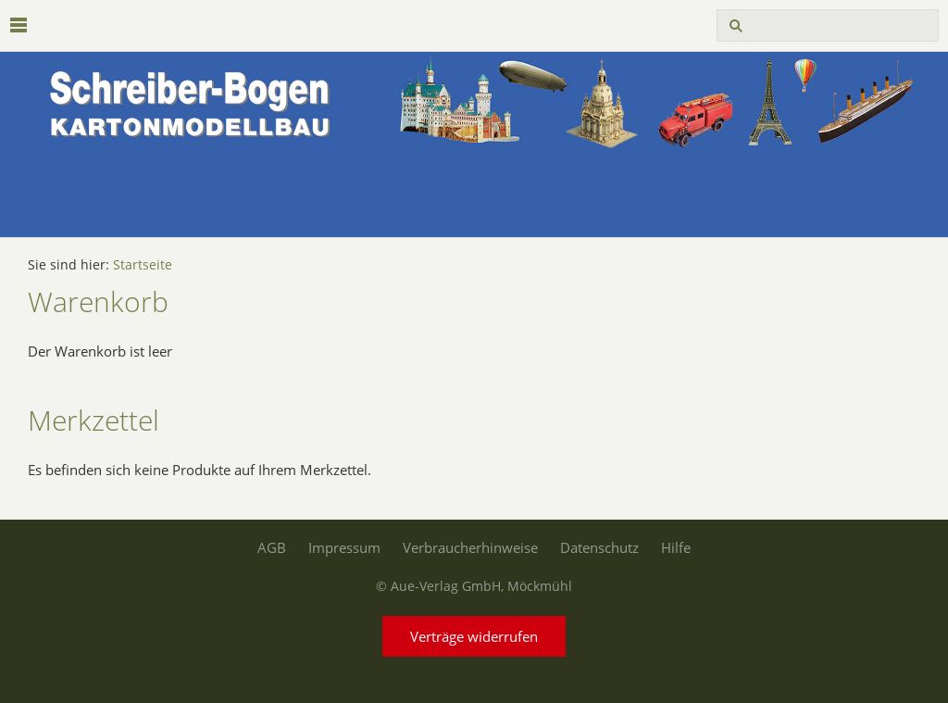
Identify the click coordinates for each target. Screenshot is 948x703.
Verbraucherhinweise (470, 547)
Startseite (142, 265)
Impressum (344, 547)
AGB (271, 547)
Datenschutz (599, 547)
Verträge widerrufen (474, 636)
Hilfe (676, 547)
